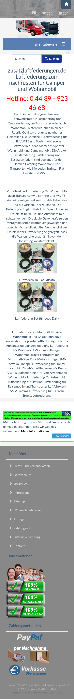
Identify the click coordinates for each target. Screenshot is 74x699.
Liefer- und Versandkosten (29, 466)
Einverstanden (61, 435)
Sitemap (17, 501)
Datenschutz (20, 475)
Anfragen (17, 519)
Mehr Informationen (35, 431)
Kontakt (17, 546)
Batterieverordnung (24, 537)
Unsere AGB (20, 483)
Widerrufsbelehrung (25, 510)
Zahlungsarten (21, 528)
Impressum (19, 492)
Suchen (52, 58)
